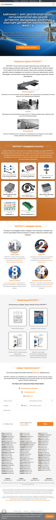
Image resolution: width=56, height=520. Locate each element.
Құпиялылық (22, 424)
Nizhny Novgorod (23, 444)
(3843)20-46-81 (29, 446)
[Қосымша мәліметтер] (9, 171)
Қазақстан (7, 478)
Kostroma (3, 470)
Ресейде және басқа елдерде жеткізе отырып (14, 500)
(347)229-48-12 (43, 450)
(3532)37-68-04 (27, 454)
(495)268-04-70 (27, 438)
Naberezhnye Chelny (24, 442)
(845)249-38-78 (26, 468)
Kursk (20, 433)
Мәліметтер (26, 511)
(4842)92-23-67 (8, 460)
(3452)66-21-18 (45, 449)
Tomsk (39, 444)
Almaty (2, 433)
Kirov (2, 467)
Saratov (21, 468)
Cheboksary (3, 446)
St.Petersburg (41, 434)
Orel (20, 452)
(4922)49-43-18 (45, 457)
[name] (15, 400)
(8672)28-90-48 (47, 455)
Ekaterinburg (4, 452)
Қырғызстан (49, 478)
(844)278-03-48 (46, 460)
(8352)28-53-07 (10, 446)
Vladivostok (40, 459)
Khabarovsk (4, 465)
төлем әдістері (34, 500)
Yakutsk (39, 465)
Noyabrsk (21, 449)
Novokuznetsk (22, 446)
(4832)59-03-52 (8, 444)
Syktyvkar (40, 439)
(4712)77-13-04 (25, 433)
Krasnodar (3, 471)
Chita (2, 450)
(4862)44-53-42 (25, 452)
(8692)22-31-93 (28, 470)
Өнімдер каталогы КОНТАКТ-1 (28, 47)
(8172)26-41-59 (45, 462)
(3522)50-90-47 (26, 439)
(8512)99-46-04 (9, 438)
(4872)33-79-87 (43, 446)
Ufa (38, 450)
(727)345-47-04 (8, 433)
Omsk (20, 450)
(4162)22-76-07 (12, 442)
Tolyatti (39, 442)
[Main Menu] (53, 4)
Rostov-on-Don (22, 462)
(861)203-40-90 (9, 471)
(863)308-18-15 (30, 462)
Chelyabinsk (4, 447)
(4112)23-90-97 (45, 465)
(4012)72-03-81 (10, 459)
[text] (28, 414)
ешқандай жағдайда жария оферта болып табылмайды (42, 489)
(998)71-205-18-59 (46, 470)
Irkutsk (2, 454)
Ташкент (40, 470)
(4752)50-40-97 (45, 441)
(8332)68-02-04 (7, 467)
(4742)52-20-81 (26, 434)
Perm (20, 457)
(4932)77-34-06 (8, 455)
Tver (39, 447)
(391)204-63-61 (10, 473)
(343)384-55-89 (10, 452)
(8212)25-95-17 (46, 439)
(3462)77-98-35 (44, 438)
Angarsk (3, 434)
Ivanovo (3, 455)
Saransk (21, 467)
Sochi (39, 433)
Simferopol (21, 471)
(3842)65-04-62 (9, 463)
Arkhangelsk (4, 436)
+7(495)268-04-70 (24, 1)
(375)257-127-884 (45, 468)
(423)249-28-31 (46, 459)
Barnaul (3, 439)
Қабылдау (49, 516)
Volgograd (40, 460)
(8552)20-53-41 (32, 442)
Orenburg (21, 454)
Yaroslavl (40, 467)
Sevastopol (21, 470)
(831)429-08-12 (31, 444)
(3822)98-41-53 (44, 444)
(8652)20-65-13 (45, 436)
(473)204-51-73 (45, 463)
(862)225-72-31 (44, 433)
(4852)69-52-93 (45, 467)
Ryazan (21, 463)
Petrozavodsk (22, 459)
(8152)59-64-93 (28, 441)
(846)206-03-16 (26, 465)
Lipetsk (21, 434)
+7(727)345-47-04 (7, 480)
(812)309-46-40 (47, 434)
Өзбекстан (34, 478)
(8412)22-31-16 (26, 455)
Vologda (39, 462)
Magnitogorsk (22, 436)
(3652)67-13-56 (28, 471)
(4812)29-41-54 (27, 473)
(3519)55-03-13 (29, 436)
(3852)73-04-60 (8, 439)
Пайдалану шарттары (24, 425)
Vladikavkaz (40, 455)
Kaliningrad (3, 459)
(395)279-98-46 (8, 454)
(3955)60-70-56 (8, 434)
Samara (21, 465)
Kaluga (2, 460)
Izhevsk (3, 457)
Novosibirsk (22, 447)
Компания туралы (17, 511)
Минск (39, 468)
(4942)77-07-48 (9, 470)
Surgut (39, 438)
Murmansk (21, 441)
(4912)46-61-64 (26, 463)
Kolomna (3, 468)
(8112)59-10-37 (26, 460)
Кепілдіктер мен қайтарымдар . (44, 500)
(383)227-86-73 (28, 447)
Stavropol (40, 436)
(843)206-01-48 (7, 462)
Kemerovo (3, 463)
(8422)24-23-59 (46, 454)
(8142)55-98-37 (29, 459)
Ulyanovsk (40, 454)
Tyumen (39, 449)
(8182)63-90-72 (10, 436)
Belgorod (3, 441)
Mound (21, 439)
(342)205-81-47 (25, 457)
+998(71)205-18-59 (34, 480)
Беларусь (21, 478)
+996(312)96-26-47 (48, 480)
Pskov (20, 460)
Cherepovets (4, 449)
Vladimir (39, 457)
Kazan (2, 462)
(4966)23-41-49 (9, 468)
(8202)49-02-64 (10, 449)
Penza (20, 455)
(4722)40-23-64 (9, 441)
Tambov (39, 441)
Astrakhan (3, 438)
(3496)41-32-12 (27, 449)
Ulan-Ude (40, 452)
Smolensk (21, 473)
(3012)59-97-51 (45, 452)
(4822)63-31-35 (43, 447)
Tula (39, 446)
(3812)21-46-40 (25, 450)
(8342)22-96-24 (26, 467)
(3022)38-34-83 (7, 450)
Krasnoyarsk (4, 473)
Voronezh (40, 463)
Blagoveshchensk (5, 442)
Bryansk (3, 444)
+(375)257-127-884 (21, 480)
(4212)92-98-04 (10, 465)
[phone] (15, 405)
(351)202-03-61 (10, 447)
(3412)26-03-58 (8, 457)
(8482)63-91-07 (44, 442)
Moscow (35, 372)
